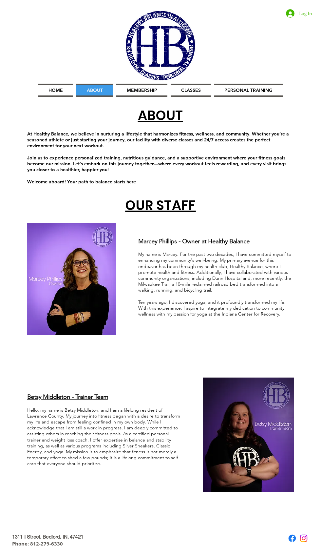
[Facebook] (292, 538)
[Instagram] (304, 538)
